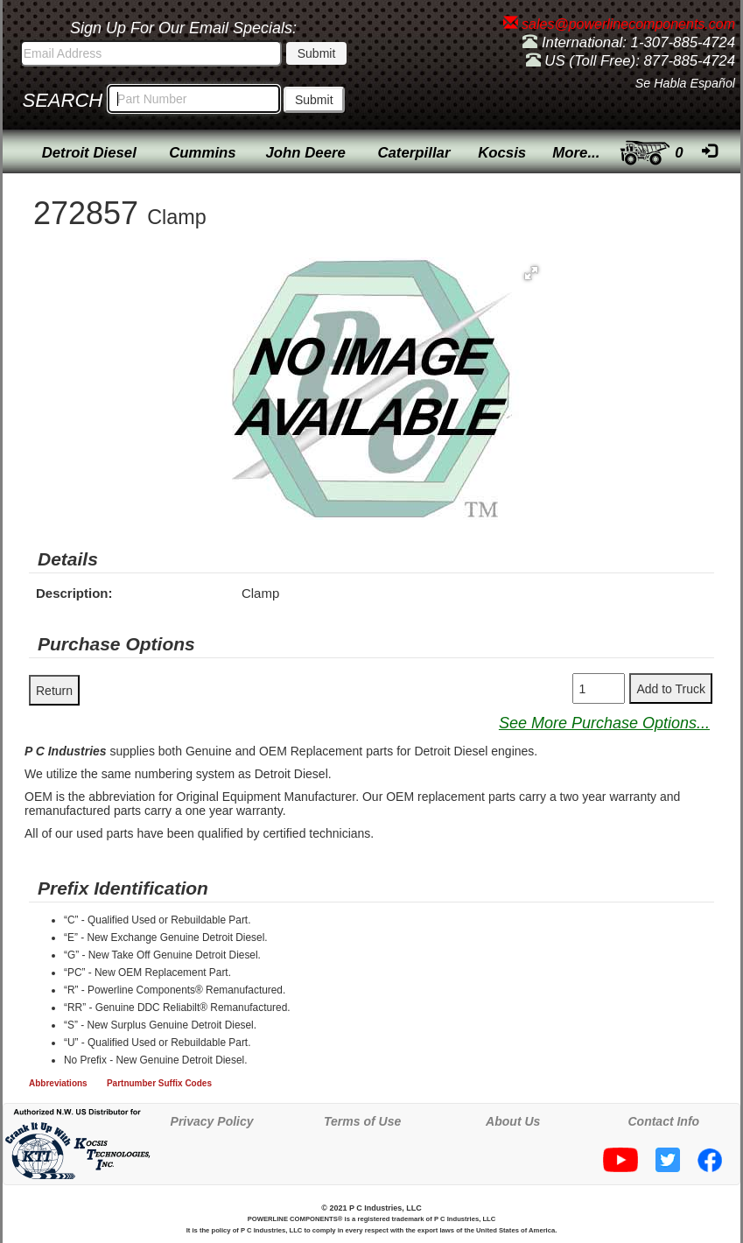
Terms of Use (362, 1121)
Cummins (202, 152)
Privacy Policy (212, 1121)
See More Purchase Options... (604, 723)
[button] (531, 273)
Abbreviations (58, 1083)
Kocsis (502, 152)
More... (575, 152)
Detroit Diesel (89, 152)
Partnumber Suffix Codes (159, 1083)
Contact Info (663, 1121)
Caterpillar (413, 152)
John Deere (306, 152)
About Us (513, 1121)
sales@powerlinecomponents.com (619, 24)
